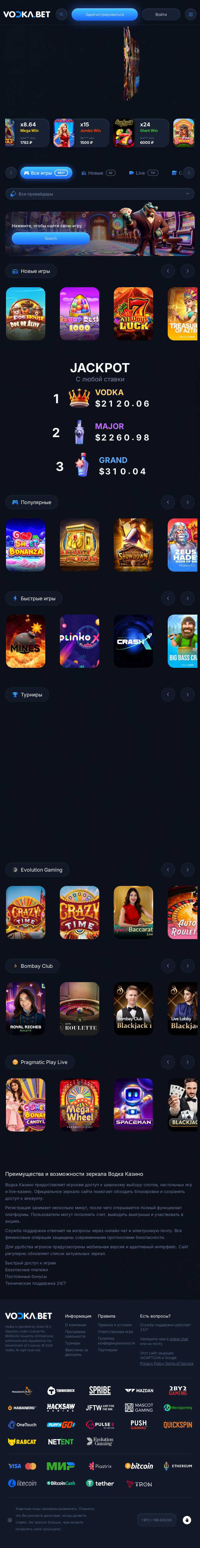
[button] (11, 173)
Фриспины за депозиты (76, 1352)
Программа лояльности (75, 1333)
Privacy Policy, (152, 1363)
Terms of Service (179, 1363)
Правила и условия (115, 1325)
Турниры (72, 1343)
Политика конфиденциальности (116, 1340)
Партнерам (107, 1350)
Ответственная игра (115, 1331)
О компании (75, 1325)
